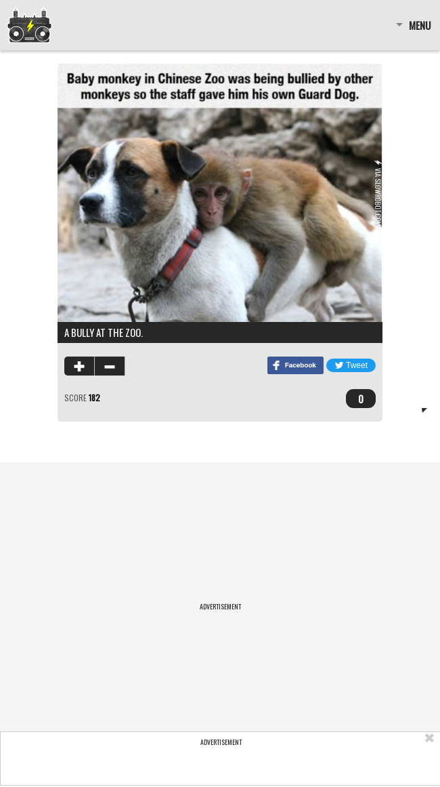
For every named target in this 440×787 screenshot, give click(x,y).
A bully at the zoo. (103, 332)
